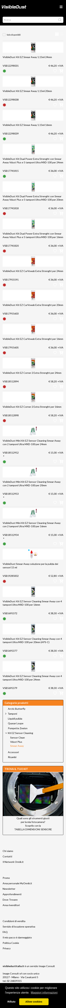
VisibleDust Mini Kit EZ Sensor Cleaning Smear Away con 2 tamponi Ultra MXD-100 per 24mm (32, 442)
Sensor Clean (17, 737)
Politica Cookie (11, 942)
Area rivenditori (11, 905)
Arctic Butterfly (16, 708)
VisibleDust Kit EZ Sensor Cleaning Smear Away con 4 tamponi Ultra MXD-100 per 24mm (32, 678)
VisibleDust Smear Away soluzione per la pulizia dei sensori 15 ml (30, 565)
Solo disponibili (14, 34)
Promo (6, 877)
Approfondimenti (12, 894)
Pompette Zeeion (17, 728)
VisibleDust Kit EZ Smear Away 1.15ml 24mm (27, 57)
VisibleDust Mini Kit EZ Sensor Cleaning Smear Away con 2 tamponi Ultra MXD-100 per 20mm (32, 483)
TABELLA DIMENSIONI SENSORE (33, 829)
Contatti (7, 856)
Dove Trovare (10, 899)
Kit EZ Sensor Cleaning (20, 732)
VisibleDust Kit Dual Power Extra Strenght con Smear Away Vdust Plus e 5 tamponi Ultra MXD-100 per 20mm (33, 198)
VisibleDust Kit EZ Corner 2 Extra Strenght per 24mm (32, 372)
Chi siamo (8, 850)
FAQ (5, 931)
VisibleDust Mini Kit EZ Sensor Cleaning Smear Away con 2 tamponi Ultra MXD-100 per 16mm (32, 524)
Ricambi (12, 757)
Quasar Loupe (15, 723)
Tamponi (12, 713)
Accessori (13, 752)
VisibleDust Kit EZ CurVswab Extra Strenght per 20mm (33, 304)
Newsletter (9, 888)
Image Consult (47, 966)
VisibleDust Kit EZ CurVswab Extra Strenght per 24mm (33, 270)
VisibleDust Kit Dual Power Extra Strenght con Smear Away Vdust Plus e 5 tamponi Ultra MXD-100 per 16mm (33, 235)
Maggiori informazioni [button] (44, 992)
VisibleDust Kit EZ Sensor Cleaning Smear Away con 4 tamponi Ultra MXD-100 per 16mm (32, 603)
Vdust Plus (16, 741)
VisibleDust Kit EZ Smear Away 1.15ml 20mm (27, 90)
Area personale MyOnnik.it (17, 883)
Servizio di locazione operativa (19, 926)
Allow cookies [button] (33, 1001)
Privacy (7, 948)
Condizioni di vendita (14, 921)
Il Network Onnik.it (13, 861)
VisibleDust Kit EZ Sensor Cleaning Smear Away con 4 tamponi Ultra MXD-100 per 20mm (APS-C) (32, 640)
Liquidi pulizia (15, 718)
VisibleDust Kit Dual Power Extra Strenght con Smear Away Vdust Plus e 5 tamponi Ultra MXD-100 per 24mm (33, 160)
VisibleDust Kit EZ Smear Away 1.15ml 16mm (27, 124)
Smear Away (17, 745)
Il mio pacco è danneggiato (17, 937)
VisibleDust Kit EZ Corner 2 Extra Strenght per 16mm (32, 406)
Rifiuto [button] (11, 1001)
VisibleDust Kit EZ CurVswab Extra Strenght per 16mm (33, 338)
